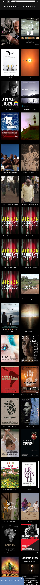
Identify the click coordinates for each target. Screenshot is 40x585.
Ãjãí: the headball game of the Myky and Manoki (30, 299)
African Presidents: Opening (10, 267)
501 (30, 46)
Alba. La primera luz (30, 331)
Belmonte (30, 489)
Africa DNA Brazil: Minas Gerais (30, 172)
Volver (20, 13)
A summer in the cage (30, 109)
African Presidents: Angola (10, 235)
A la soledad (30, 77)
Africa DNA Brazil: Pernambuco (10, 204)
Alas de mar (10, 331)
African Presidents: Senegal (30, 267)
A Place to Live (10, 109)
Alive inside (10, 363)
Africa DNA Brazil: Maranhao (10, 172)
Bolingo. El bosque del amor (10, 552)
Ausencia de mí (30, 426)
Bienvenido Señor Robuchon (10, 521)
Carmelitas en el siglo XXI (30, 584)
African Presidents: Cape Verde (30, 235)
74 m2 (10, 77)
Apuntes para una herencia (10, 426)
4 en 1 (10, 46)
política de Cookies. (16, 583)
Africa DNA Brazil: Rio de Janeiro (30, 204)
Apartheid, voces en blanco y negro (30, 394)
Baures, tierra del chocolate (10, 489)
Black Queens (30, 521)
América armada (10, 394)
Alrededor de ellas (30, 363)
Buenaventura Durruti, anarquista (30, 552)
